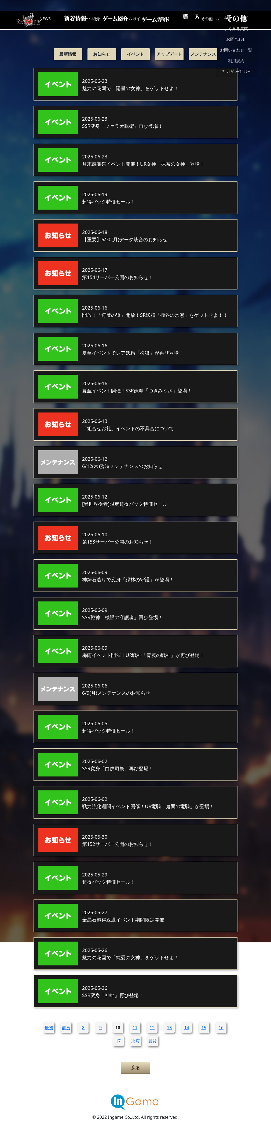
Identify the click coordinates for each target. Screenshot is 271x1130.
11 (135, 1028)
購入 (198, 20)
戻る (135, 1067)
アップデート (169, 54)
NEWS (70, 20)
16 (221, 1028)
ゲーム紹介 (113, 20)
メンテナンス (203, 54)
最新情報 (67, 54)
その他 (241, 20)
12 (152, 1028)
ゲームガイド (156, 20)
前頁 (66, 1028)
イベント (135, 54)
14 (186, 1028)
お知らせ (101, 54)
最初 (49, 1028)
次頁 (135, 1041)
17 (118, 1041)
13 (169, 1028)
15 (203, 1028)
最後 (152, 1041)
